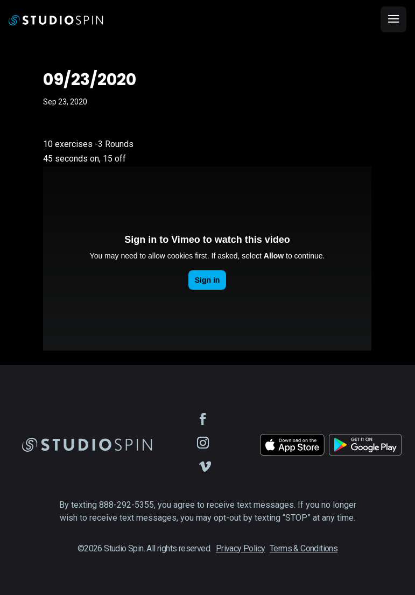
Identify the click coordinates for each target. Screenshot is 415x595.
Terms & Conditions (303, 548)
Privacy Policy (240, 548)
